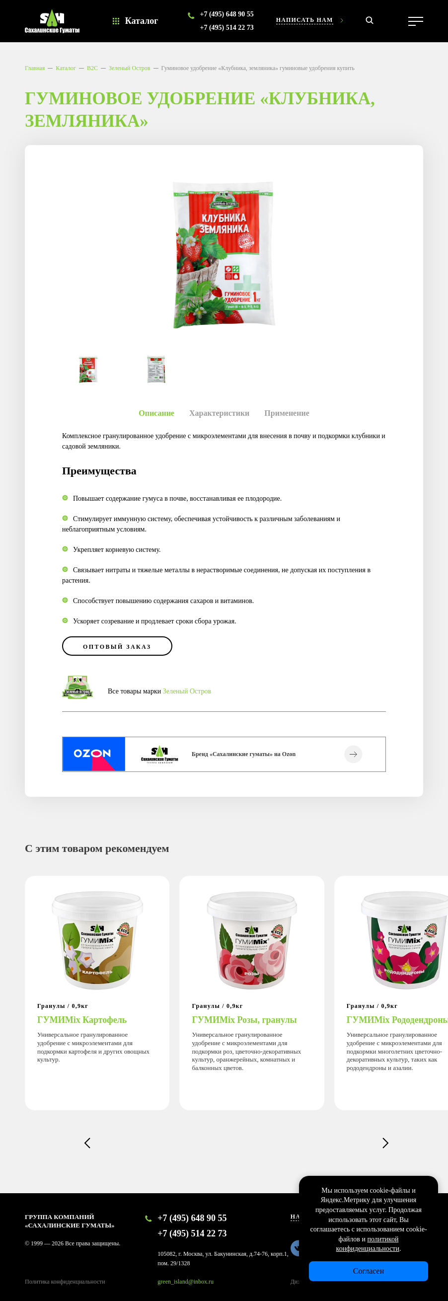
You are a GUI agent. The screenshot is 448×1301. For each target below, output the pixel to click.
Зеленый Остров (129, 68)
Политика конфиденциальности (65, 1281)
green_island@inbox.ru (185, 1281)
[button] (87, 1143)
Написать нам (304, 19)
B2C (92, 68)
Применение (286, 413)
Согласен (368, 1271)
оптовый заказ (117, 646)
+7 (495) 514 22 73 (226, 27)
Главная (35, 68)
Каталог (141, 21)
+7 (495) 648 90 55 (226, 14)
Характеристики (219, 413)
